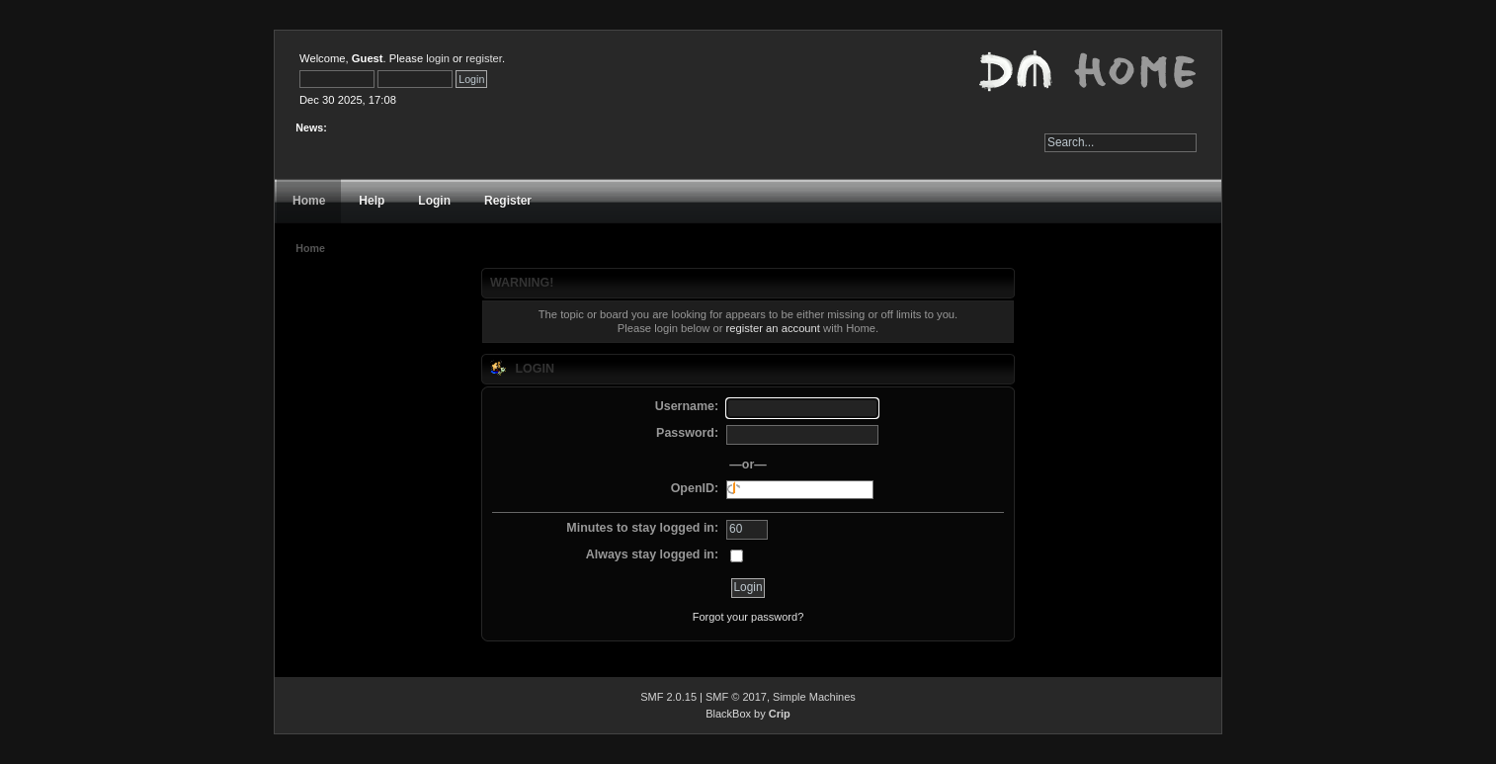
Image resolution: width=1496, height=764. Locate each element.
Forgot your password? (748, 617)
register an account (773, 328)
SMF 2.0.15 (668, 697)
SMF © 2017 (736, 697)
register (483, 58)
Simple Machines (814, 697)
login (438, 58)
